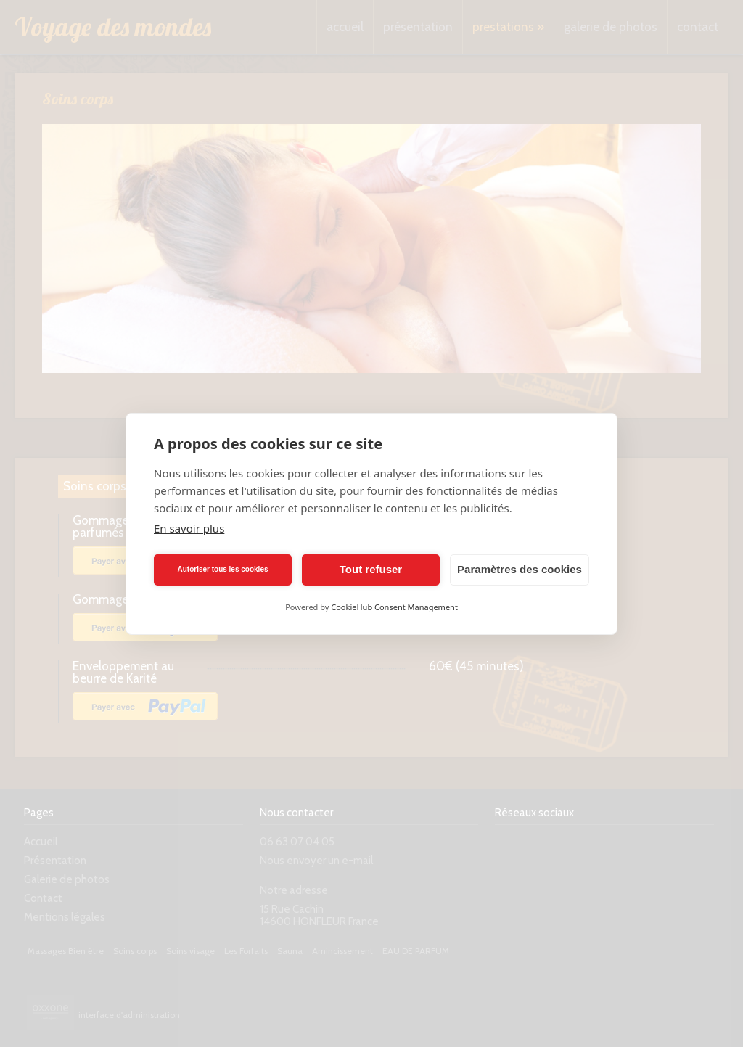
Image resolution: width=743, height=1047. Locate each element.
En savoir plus (189, 528)
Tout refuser (371, 569)
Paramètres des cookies (519, 569)
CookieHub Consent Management (394, 606)
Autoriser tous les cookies (222, 569)
